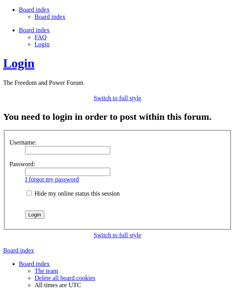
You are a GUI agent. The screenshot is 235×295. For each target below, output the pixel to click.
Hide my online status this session (73, 193)
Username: (22, 142)
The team (46, 271)
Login (42, 44)
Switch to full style (117, 98)
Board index (50, 16)
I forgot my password (52, 179)
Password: (22, 164)
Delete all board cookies (65, 278)
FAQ (41, 37)
